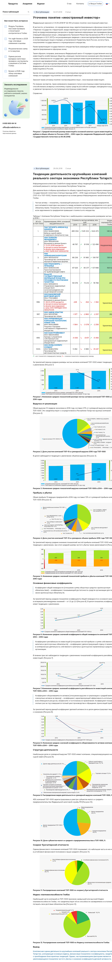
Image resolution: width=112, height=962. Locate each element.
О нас (69, 4)
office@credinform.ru (12, 127)
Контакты (80, 4)
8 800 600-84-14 (9, 123)
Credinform (61, 184)
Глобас (36, 198)
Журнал (41, 4)
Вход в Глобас (95, 4)
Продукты (13, 4)
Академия (27, 4)
